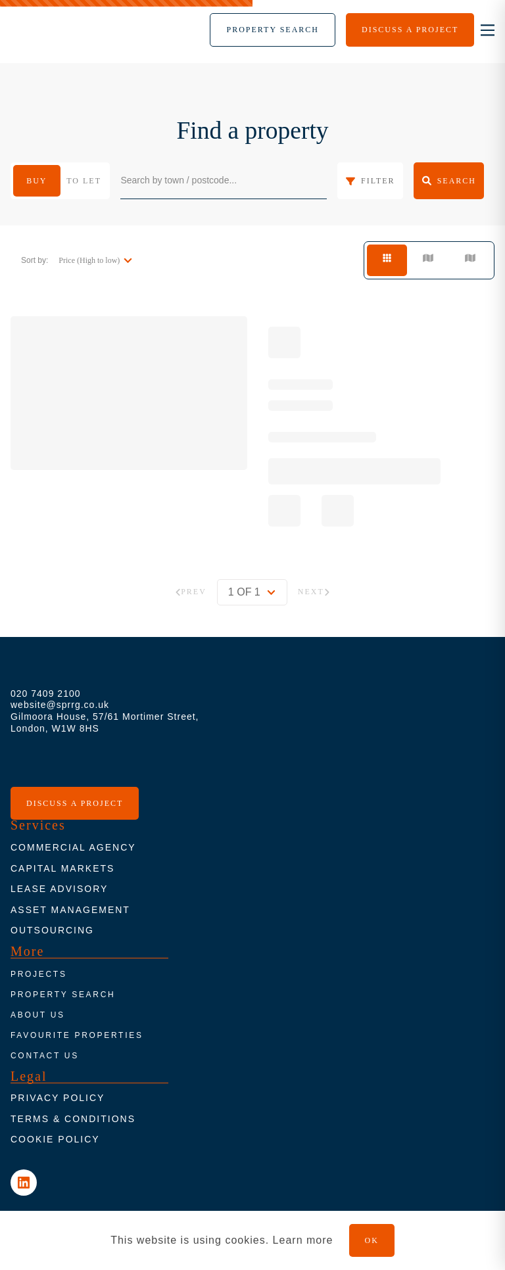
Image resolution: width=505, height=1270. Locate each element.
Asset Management (70, 910)
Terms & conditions (73, 1119)
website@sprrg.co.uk (60, 704)
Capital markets (62, 868)
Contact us (45, 1055)
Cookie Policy (55, 1139)
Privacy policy (58, 1098)
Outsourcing (52, 930)
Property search (63, 994)
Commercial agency (73, 847)
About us (38, 1015)
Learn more (303, 1240)
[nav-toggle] (487, 30)
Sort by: (34, 260)
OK (372, 1240)
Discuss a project (74, 803)
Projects (39, 974)
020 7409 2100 (46, 693)
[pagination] (252, 592)
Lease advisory (59, 888)
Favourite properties (77, 1035)
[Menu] (272, 30)
